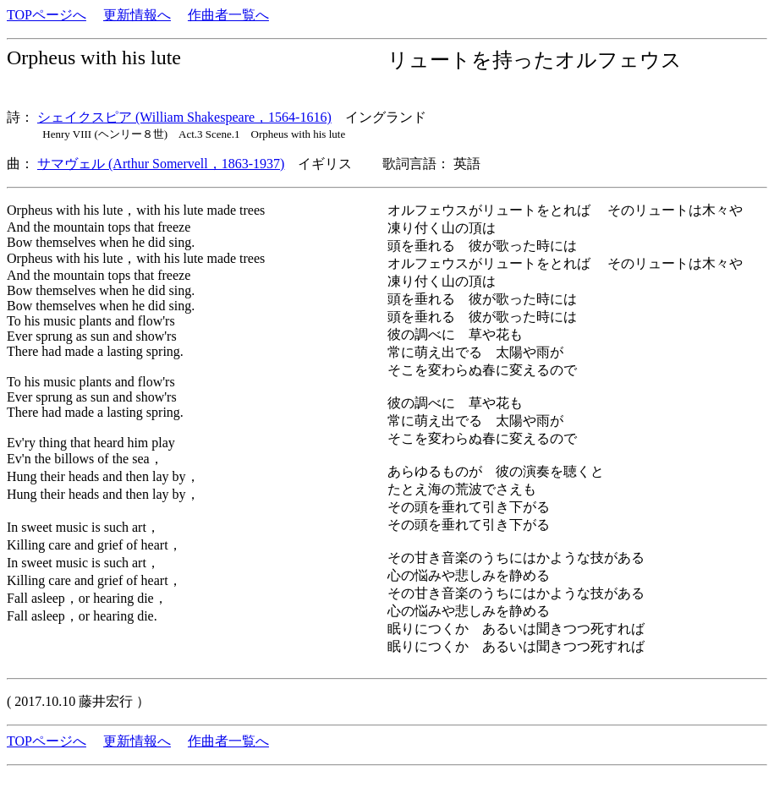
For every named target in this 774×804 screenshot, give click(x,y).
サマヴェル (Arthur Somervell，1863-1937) (160, 163)
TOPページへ (46, 15)
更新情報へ (137, 15)
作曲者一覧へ (228, 15)
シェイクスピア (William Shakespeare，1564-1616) (184, 117)
